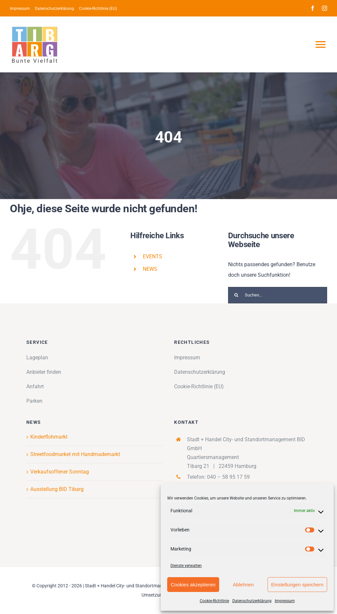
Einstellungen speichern (297, 584)
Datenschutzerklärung (252, 601)
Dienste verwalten (186, 565)
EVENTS (152, 256)
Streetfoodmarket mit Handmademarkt (75, 454)
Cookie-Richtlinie (214, 601)
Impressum (285, 601)
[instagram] (324, 8)
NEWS (150, 269)
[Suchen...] (277, 295)
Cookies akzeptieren (193, 584)
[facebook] (312, 8)
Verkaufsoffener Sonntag (59, 472)
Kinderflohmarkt (48, 437)
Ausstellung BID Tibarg (57, 489)
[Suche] (236, 295)
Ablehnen (243, 584)
